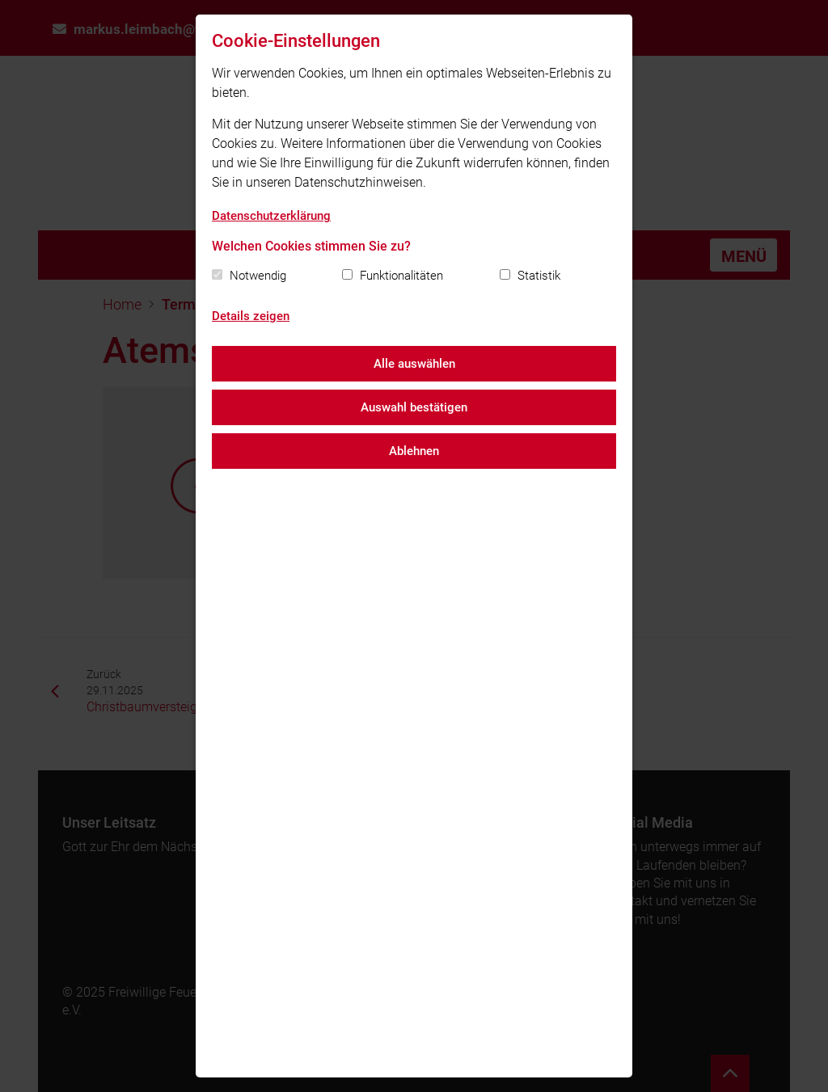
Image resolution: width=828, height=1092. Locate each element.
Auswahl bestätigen (414, 407)
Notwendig (258, 275)
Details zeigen (250, 316)
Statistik (539, 275)
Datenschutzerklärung (271, 216)
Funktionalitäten (401, 275)
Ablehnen (414, 451)
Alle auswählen (414, 363)
